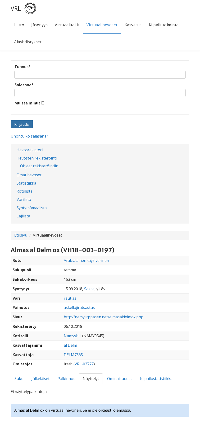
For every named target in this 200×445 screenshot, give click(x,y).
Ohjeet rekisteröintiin (39, 165)
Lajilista (23, 216)
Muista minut (27, 103)
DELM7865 (73, 354)
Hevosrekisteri (30, 149)
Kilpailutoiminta (164, 24)
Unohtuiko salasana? (29, 136)
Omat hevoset (29, 174)
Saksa (89, 288)
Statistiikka (26, 183)
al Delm (70, 345)
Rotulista (24, 191)
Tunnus (22, 66)
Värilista (24, 199)
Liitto (19, 24)
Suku (18, 378)
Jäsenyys (39, 24)
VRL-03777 (84, 364)
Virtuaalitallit (67, 24)
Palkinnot (66, 378)
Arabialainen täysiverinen (86, 260)
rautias (70, 298)
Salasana (24, 84)
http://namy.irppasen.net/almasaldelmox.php (103, 317)
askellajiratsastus (79, 307)
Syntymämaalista (32, 207)
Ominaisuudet (119, 378)
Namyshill (72, 335)
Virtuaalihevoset (102, 24)
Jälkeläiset (41, 378)
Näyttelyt (91, 378)
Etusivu (20, 235)
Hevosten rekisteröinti (37, 158)
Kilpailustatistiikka (156, 378)
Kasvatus (133, 24)
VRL (16, 8)
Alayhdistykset (27, 41)
